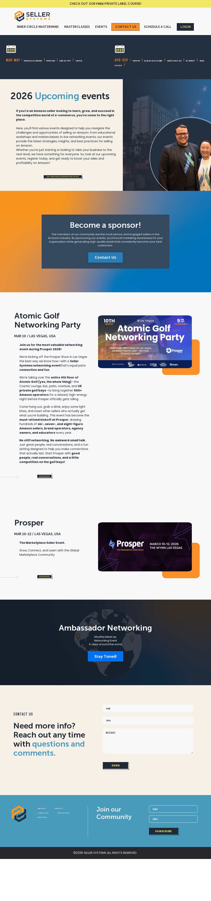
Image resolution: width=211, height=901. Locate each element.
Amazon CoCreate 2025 (151, 65)
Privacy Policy (50, 863)
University (132, 69)
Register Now (53, 490)
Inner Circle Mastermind (38, 27)
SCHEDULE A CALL (51, 851)
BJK (119, 69)
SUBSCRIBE (163, 865)
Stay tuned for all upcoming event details (80, 184)
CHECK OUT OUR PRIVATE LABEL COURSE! (105, 4)
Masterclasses (77, 27)
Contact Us (125, 27)
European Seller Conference (49, 60)
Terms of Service (52, 857)
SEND (115, 796)
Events (101, 27)
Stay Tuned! (105, 676)
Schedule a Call (157, 27)
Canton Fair (143, 60)
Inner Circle (48, 839)
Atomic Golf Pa (35, 65)
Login (186, 27)
